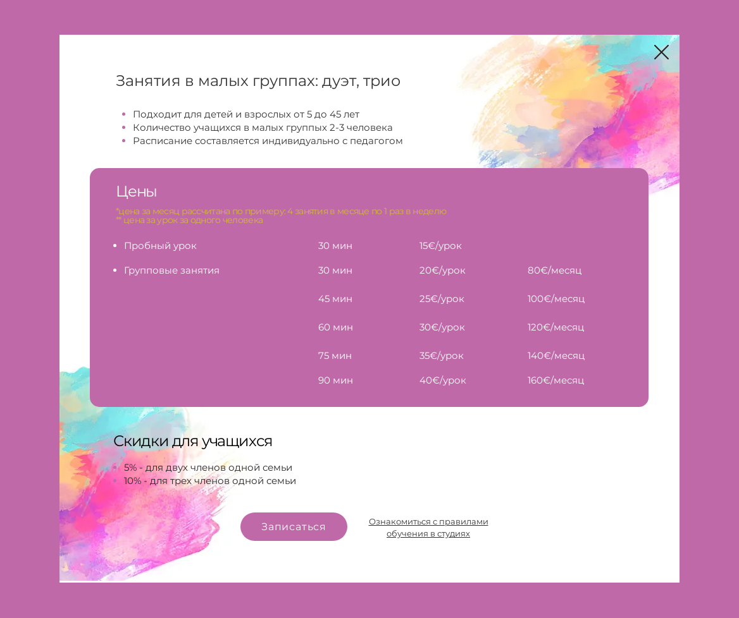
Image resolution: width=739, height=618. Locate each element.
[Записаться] (293, 526)
